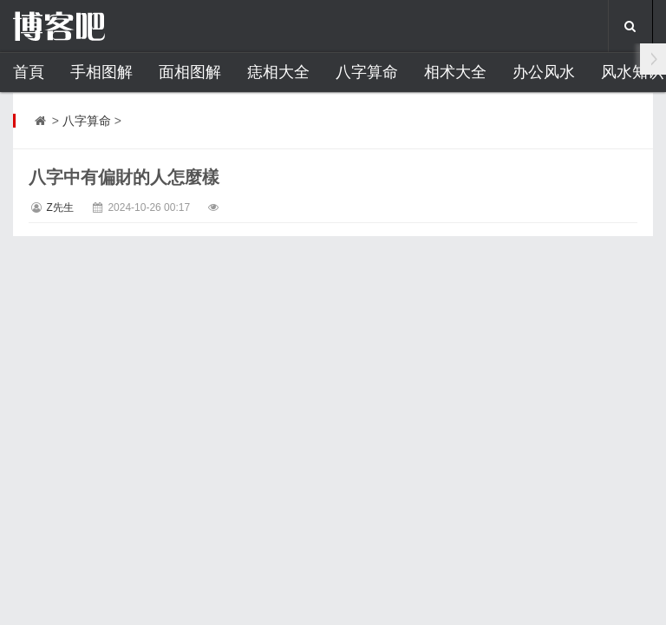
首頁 (28, 72)
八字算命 (367, 72)
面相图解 (190, 72)
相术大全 (455, 72)
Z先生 (59, 207)
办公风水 (544, 72)
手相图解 (101, 72)
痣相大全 (278, 72)
